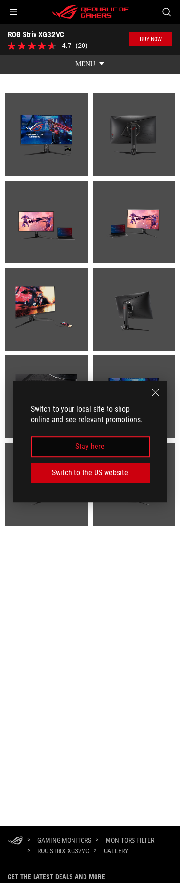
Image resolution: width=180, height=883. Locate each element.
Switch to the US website (90, 472)
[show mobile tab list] (90, 64)
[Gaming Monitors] (64, 840)
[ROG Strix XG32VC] (63, 851)
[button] (13, 12)
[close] (155, 392)
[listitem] (46, 134)
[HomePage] (15, 841)
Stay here (90, 446)
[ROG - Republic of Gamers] (90, 12)
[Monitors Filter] (130, 840)
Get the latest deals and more (56, 877)
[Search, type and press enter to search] (166, 12)
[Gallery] (116, 851)
